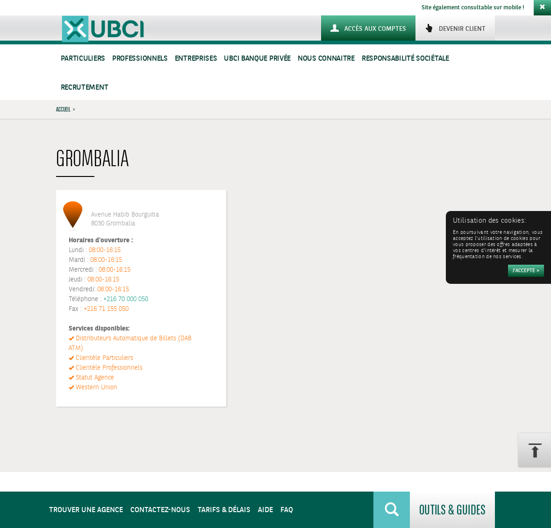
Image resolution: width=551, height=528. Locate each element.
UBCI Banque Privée (257, 58)
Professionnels (140, 58)
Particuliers (83, 58)
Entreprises (196, 58)
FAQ (286, 510)
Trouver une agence (86, 510)
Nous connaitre (326, 58)
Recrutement (84, 87)
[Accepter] (526, 271)
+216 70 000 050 (125, 299)
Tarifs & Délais (224, 510)
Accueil (63, 109)
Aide (265, 510)
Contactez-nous (160, 510)
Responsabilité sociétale (405, 58)
